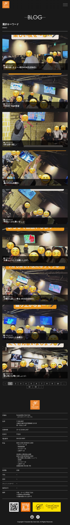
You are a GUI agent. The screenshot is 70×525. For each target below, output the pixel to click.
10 (58, 384)
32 (29, 387)
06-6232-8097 (20, 438)
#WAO (4, 28)
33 (36, 387)
